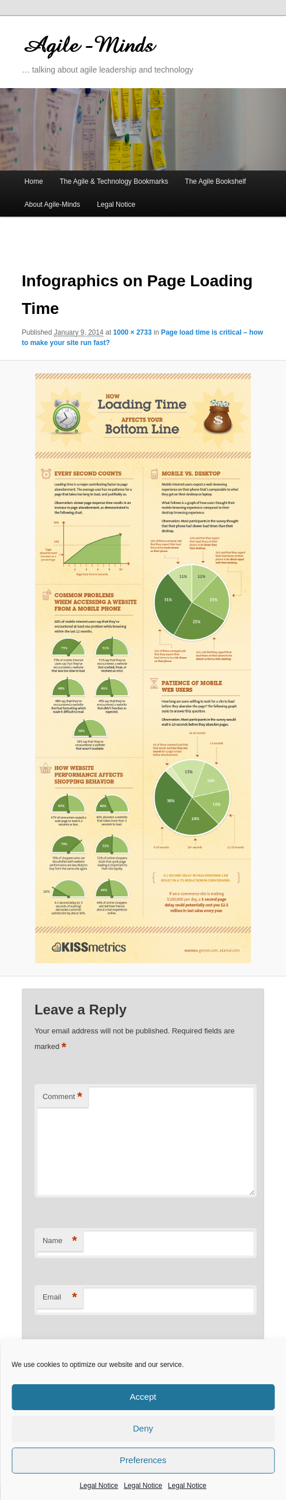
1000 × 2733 (132, 332)
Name (60, 1241)
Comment (62, 1097)
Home (34, 181)
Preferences (143, 1460)
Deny (143, 1428)
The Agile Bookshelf (215, 181)
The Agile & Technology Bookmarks (114, 181)
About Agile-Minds (53, 204)
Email (60, 1297)
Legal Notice (98, 1486)
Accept (143, 1396)
